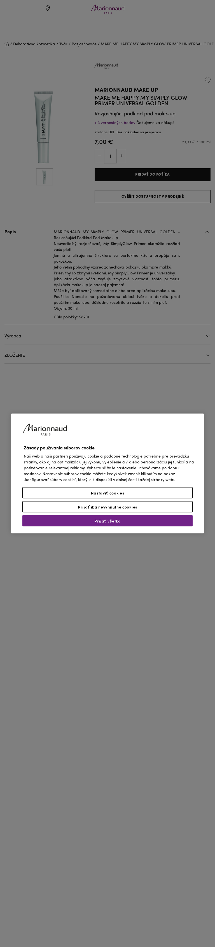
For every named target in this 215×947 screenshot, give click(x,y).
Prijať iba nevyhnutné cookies (107, 507)
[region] (107, 473)
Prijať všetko (107, 521)
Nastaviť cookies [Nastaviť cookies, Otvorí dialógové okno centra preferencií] (107, 493)
